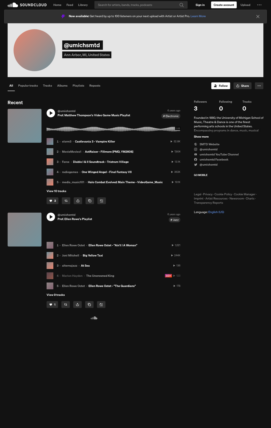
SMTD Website (207, 144)
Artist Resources (216, 198)
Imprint (198, 198)
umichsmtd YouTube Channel (216, 154)
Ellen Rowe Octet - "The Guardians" (112, 286)
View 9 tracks (56, 294)
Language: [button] (209, 212)
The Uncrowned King (100, 275)
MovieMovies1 (71, 151)
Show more (201, 136)
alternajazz (69, 265)
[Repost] (66, 200)
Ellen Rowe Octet (73, 245)
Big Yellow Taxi (93, 255)
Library (83, 5)
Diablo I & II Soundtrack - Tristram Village (101, 161)
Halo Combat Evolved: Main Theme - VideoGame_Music (125, 182)
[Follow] (220, 85)
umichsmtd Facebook (211, 159)
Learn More (198, 16)
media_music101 (73, 182)
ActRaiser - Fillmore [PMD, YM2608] (109, 151)
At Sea (85, 265)
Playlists (78, 85)
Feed (69, 5)
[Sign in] (200, 4)
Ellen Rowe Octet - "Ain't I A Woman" (112, 245)
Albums (62, 85)
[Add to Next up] (101, 200)
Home (57, 5)
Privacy (208, 194)
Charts (250, 198)
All (11, 85)
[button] (259, 5)
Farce (65, 161)
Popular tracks (28, 85)
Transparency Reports (208, 202)
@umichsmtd (205, 149)
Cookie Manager (244, 194)
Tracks (47, 85)
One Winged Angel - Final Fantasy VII (107, 172)
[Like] (52, 200)
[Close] (258, 16)
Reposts (94, 85)
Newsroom (237, 198)
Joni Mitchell (70, 255)
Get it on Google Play (235, 184)
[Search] (141, 5)
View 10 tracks (56, 191)
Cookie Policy (223, 194)
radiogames (70, 172)
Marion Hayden (72, 275)
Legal (197, 194)
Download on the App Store (206, 184)
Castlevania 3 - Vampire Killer (95, 141)
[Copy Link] (90, 200)
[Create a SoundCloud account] (224, 4)
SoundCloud (27, 5)
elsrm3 (66, 141)
